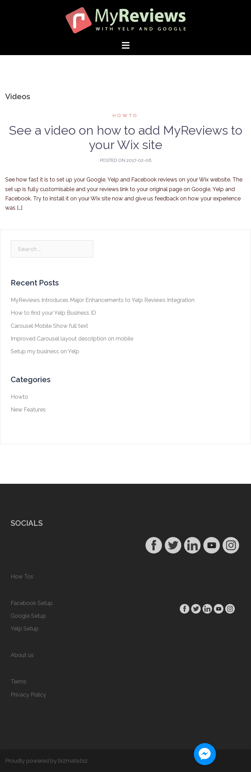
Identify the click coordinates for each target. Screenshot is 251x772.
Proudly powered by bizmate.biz (46, 761)
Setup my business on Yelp (45, 351)
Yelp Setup (25, 628)
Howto (125, 115)
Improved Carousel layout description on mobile (72, 338)
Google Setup (28, 616)
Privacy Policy (28, 694)
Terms (19, 681)
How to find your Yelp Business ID (53, 313)
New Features (28, 409)
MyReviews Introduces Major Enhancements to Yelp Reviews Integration (103, 300)
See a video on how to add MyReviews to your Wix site (125, 137)
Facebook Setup (32, 603)
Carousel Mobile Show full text (49, 326)
